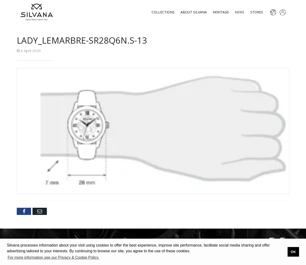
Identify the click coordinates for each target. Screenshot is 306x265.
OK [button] (293, 252)
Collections (163, 12)
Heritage (221, 12)
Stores (256, 12)
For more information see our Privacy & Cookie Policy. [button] (53, 257)
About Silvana (193, 12)
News (239, 12)
